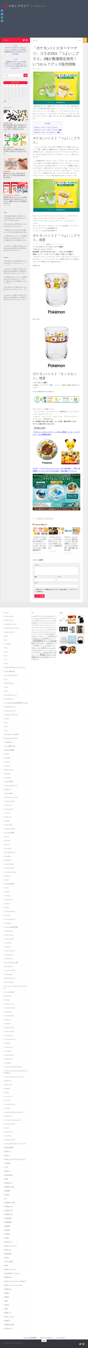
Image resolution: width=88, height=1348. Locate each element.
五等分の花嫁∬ (9, 1147)
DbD (6, 647)
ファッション (9, 1047)
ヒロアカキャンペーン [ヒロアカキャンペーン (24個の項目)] (41, 629)
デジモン (7, 1000)
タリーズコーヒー (10, 978)
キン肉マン (8, 856)
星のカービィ (9, 1242)
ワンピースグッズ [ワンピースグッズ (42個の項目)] (40, 634)
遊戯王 (7, 1293)
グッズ (7, 880)
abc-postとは (61, 1337)
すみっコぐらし (9, 769)
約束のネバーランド (11, 1269)
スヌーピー (8, 946)
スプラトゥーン (9, 954)
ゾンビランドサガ (10, 970)
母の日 (7, 1257)
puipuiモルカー (9, 699)
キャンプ (7, 844)
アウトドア (8, 805)
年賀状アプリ (17, 195)
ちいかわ (7, 773)
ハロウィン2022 (9, 1031)
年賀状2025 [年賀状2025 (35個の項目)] (34, 648)
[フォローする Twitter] (24, 40)
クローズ (7, 876)
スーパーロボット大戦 (11, 962)
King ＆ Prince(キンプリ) (11, 675)
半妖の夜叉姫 (9, 1175)
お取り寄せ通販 (9, 750)
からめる (7, 758)
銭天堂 (7, 1305)
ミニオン (7, 1108)
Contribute (8, 644)
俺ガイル (7, 1155)
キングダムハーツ (10, 852)
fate (6, 655)
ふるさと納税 (9, 781)
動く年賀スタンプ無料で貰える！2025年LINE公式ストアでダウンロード (15, 151)
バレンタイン (9, 1035)
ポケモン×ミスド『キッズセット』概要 (47, 132)
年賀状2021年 (9, 1206)
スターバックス (9, 935)
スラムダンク (9, 958)
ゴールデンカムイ (10, 911)
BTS (6, 640)
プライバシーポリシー (47, 1337)
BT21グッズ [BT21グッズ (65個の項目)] (41, 616)
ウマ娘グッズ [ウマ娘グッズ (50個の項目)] (38, 620)
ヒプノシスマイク (10, 1039)
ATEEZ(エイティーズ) (10, 624)
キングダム (8, 848)
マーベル (7, 1100)
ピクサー (7, 1043)
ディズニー (8, 996)
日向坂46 (7, 1234)
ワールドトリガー (10, 1139)
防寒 (6, 1309)
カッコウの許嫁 (9, 832)
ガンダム (7, 840)
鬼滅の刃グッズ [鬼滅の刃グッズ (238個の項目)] (47, 654)
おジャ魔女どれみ (10, 746)
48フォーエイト (9, 616)
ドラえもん (8, 1011)
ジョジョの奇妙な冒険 (11, 927)
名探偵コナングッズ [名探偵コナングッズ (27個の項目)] (43, 636)
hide (48, 123)
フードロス (8, 1051)
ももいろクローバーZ (11, 785)
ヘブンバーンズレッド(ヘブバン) (14, 1076)
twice (6, 726)
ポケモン (35, 40)
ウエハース (8, 817)
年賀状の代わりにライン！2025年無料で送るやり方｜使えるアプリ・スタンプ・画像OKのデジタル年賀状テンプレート (15, 200)
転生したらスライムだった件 (13, 1285)
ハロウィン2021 (9, 1027)
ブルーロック (9, 1059)
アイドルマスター (10, 801)
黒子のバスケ (9, 1328)
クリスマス (8, 860)
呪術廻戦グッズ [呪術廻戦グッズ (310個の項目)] (42, 640)
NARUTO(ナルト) (9, 683)
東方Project (8, 1250)
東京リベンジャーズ (11, 1246)
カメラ (7, 836)
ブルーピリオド (9, 1055)
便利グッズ (8, 1151)
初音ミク (7, 1171)
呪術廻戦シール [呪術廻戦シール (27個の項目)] (43, 643)
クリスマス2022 (9, 868)
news (4, 147)
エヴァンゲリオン (10, 828)
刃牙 (6, 1167)
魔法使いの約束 (9, 1324)
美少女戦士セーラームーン (12, 1273)
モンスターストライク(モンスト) (14, 1112)
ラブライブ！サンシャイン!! (13, 1120)
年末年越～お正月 (7, 123)
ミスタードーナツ (10, 1104)
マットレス (8, 1096)
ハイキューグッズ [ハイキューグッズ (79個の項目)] (44, 627)
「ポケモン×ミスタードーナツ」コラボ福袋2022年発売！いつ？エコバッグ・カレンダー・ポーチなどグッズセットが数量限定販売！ (39, 543)
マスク (7, 1092)
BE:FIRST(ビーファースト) (12, 628)
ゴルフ (7, 907)
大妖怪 (7, 1194)
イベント (7, 813)
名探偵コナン (9, 1183)
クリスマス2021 (9, 864)
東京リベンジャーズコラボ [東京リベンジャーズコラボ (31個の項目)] (47, 650)
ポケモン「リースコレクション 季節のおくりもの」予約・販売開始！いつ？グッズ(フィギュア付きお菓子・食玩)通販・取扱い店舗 (71, 543)
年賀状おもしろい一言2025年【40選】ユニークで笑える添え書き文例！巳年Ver (14, 175)
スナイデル (8, 943)
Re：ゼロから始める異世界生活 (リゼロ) (16, 703)
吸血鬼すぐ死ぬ (9, 1187)
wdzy (6, 730)
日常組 (7, 1238)
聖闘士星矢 (8, 1277)
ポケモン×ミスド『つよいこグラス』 (46, 127)
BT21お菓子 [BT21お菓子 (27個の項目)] (34, 616)
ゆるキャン (8, 789)
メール (59, 576)
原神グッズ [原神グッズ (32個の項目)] (36, 636)
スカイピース (9, 931)
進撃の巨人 (8, 1289)
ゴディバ (7, 903)
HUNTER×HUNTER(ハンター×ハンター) (15, 667)
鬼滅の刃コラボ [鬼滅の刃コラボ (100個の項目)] (37, 657)
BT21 (6, 636)
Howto (7, 663)
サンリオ (7, 915)
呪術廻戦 (7, 1191)
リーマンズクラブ (10, 1124)
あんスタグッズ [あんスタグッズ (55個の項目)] (46, 618)
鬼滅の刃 (7, 1320)
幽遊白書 (7, 1226)
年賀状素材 (8, 1222)
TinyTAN (7, 718)
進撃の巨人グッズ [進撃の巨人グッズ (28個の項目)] (39, 652)
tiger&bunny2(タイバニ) (11, 714)
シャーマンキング (10, 919)
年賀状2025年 (10, 147)
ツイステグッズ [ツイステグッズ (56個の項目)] (36, 625)
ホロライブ (8, 1080)
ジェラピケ (8, 923)
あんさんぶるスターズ (11, 738)
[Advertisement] (44, 25)
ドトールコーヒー (10, 1007)
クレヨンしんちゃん (11, 872)
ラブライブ (8, 1116)
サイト (36, 583)
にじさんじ (8, 777)
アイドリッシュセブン (11, 797)
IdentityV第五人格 (10, 671)
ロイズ (7, 1128)
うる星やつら (9, 742)
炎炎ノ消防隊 (9, 1261)
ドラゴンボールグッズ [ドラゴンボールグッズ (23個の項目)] (46, 625)
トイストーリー (9, 1004)
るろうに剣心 (9, 793)
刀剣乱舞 (7, 1163)
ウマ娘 (7, 821)
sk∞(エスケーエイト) (11, 710)
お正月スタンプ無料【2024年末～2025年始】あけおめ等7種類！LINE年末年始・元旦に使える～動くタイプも (15, 248)
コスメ (7, 887)
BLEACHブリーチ (9, 632)
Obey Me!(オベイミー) (11, 695)
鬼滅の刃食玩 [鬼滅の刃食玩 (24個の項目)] (36, 659)
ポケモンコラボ (49, 518)
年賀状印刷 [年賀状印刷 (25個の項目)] (40, 648)
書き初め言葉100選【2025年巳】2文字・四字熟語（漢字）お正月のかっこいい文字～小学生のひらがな (15, 127)
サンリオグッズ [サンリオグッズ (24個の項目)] (45, 620)
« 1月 (4, 101)
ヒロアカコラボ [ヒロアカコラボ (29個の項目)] (36, 632)
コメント (36, 565)
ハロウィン (8, 1023)
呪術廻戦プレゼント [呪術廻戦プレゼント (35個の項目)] (39, 645)
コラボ (7, 891)
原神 (6, 1179)
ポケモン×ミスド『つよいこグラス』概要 (48, 130)
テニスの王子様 (9, 992)
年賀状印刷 (8, 1218)
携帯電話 (7, 1230)
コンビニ (7, 895)
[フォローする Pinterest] (26, 40)
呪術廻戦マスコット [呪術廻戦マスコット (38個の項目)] (50, 645)
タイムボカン (9, 974)
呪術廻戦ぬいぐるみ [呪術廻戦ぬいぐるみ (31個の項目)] (38, 638)
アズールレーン (9, 809)
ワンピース (8, 1135)
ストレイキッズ (9, 939)
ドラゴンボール (9, 1015)
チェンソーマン (9, 982)
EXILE (6, 651)
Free (6, 659)
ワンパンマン (9, 1131)
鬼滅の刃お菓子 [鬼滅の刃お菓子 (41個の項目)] (48, 652)
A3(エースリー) (9, 620)
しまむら (7, 762)
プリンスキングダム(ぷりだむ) (13, 1067)
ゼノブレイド (9, 966)
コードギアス (9, 899)
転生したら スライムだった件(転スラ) (16, 1281)
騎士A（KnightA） (10, 1316)
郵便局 (7, 1297)
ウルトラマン (9, 824)
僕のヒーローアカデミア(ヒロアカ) (15, 1159)
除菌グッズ (8, 1312)
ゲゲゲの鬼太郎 (9, 883)
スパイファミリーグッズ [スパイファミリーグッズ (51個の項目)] (47, 623)
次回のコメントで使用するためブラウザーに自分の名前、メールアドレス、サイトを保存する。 (56, 590)
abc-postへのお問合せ (30, 1337)
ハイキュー (8, 1019)
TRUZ (6, 722)
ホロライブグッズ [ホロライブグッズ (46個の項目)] (46, 632)
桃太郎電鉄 (8, 1253)
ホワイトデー (9, 1084)
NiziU (6, 691)
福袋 (6, 1265)
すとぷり (7, 765)
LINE (4, 195)
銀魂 (6, 1301)
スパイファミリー (10, 950)
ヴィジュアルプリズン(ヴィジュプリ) (15, 1143)
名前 (35, 576)
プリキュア (8, 1063)
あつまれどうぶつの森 (11, 734)
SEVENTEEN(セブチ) (10, 706)
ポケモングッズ (40, 518)
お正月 (7, 754)
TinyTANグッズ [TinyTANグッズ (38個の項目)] (36, 618)
